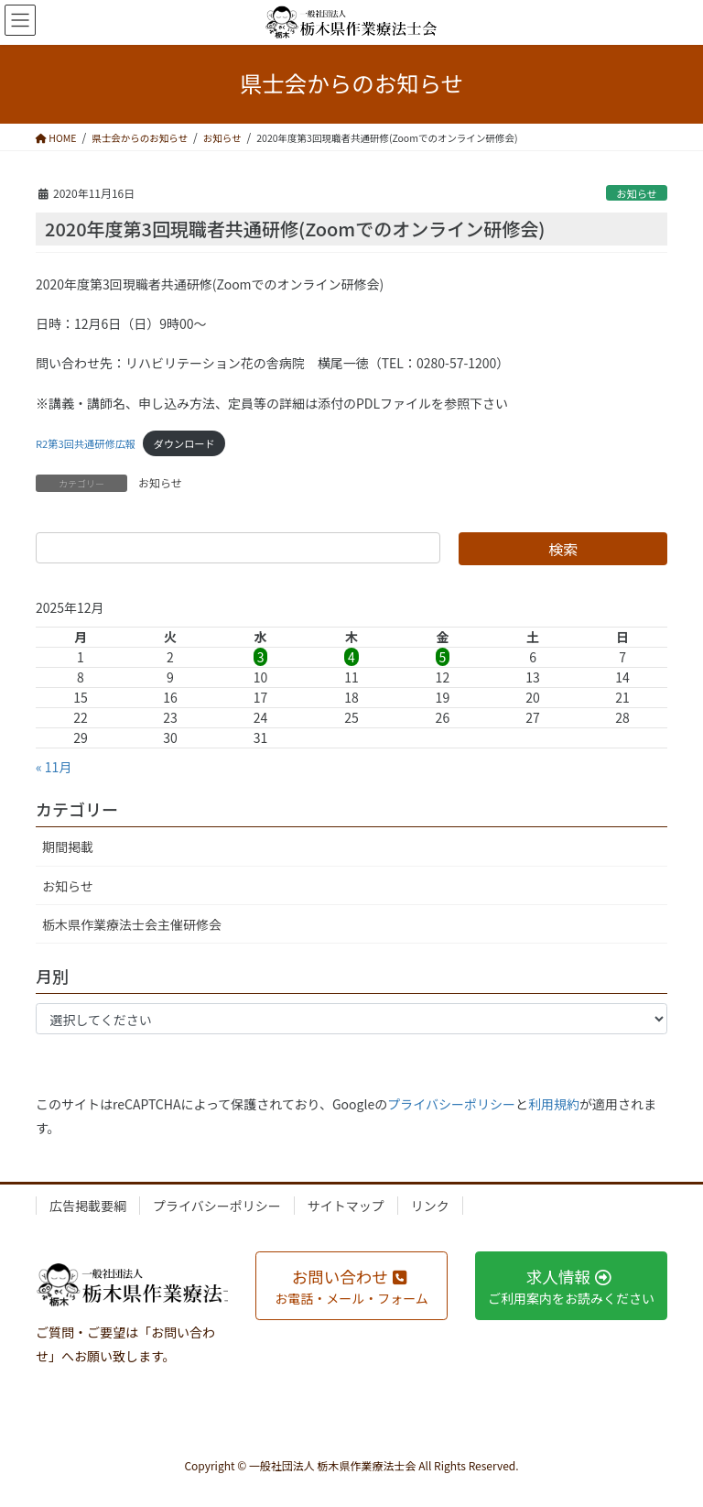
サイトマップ (346, 1205)
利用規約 (553, 1104)
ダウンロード (184, 443)
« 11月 (53, 767)
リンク (430, 1205)
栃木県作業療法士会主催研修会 (132, 924)
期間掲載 (67, 846)
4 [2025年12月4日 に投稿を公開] (351, 657)
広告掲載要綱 (87, 1205)
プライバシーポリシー (451, 1104)
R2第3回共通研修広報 (85, 443)
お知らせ (636, 193)
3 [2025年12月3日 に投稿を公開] (261, 657)
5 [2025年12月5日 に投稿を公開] (443, 657)
